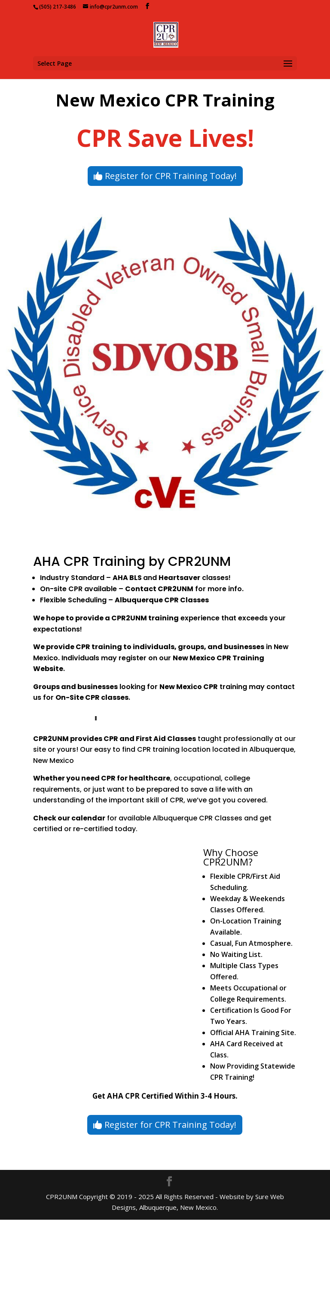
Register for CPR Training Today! (171, 176)
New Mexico (180, 687)
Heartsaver (179, 578)
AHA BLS (127, 578)
